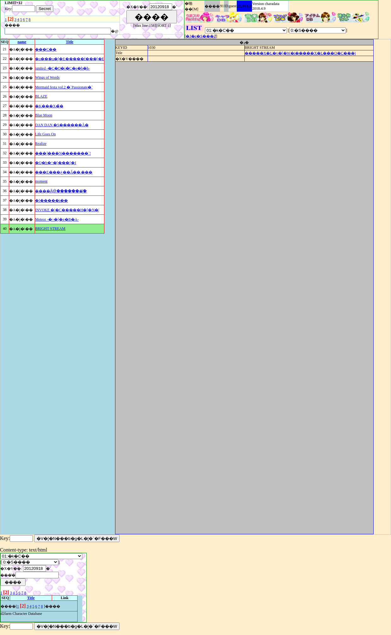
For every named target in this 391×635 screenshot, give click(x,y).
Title (69, 42)
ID (226, 6)
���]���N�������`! (63, 153)
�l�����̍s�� (51, 200)
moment (41, 181)
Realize (40, 143)
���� (212, 6)
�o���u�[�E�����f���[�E (69, 59)
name (21, 42)
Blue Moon (43, 115)
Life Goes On (45, 134)
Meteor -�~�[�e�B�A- (57, 219)
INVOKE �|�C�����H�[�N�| (67, 210)
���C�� (45, 49)
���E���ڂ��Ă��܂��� (63, 172)
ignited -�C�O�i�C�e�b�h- (62, 68)
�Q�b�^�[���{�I (55, 163)
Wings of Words (47, 77)
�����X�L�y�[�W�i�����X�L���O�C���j (300, 53)
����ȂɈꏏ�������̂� (61, 191)
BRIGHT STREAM (50, 228)
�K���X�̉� (49, 106)
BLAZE (41, 96)
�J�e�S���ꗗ (201, 36)
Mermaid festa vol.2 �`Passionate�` (64, 87)
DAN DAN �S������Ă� (61, 125)
